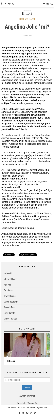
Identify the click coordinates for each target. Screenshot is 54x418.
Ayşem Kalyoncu (27, 395)
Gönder (27, 388)
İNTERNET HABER (27, 19)
